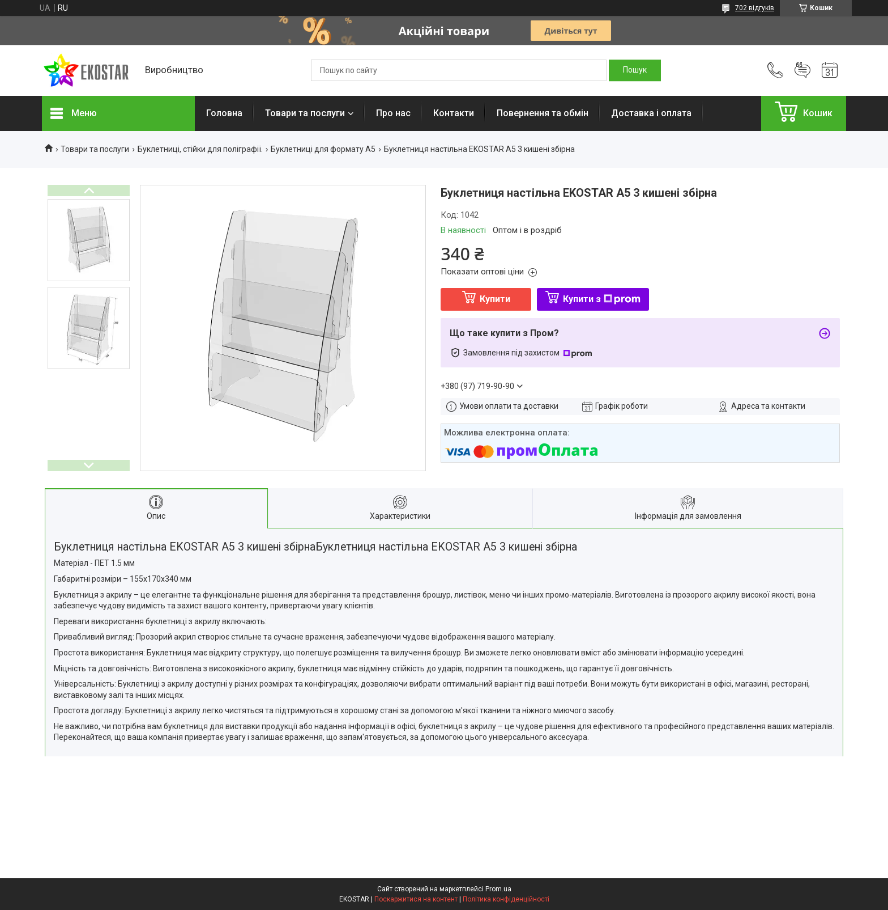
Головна (224, 113)
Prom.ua (498, 889)
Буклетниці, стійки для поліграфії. (200, 149)
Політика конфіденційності (506, 899)
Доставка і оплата (651, 113)
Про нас (393, 113)
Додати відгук (802, 70)
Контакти (453, 113)
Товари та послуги (305, 113)
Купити (495, 299)
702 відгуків (754, 8)
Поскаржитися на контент (416, 899)
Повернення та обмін (542, 113)
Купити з (602, 299)
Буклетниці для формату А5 (323, 149)
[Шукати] (635, 70)
